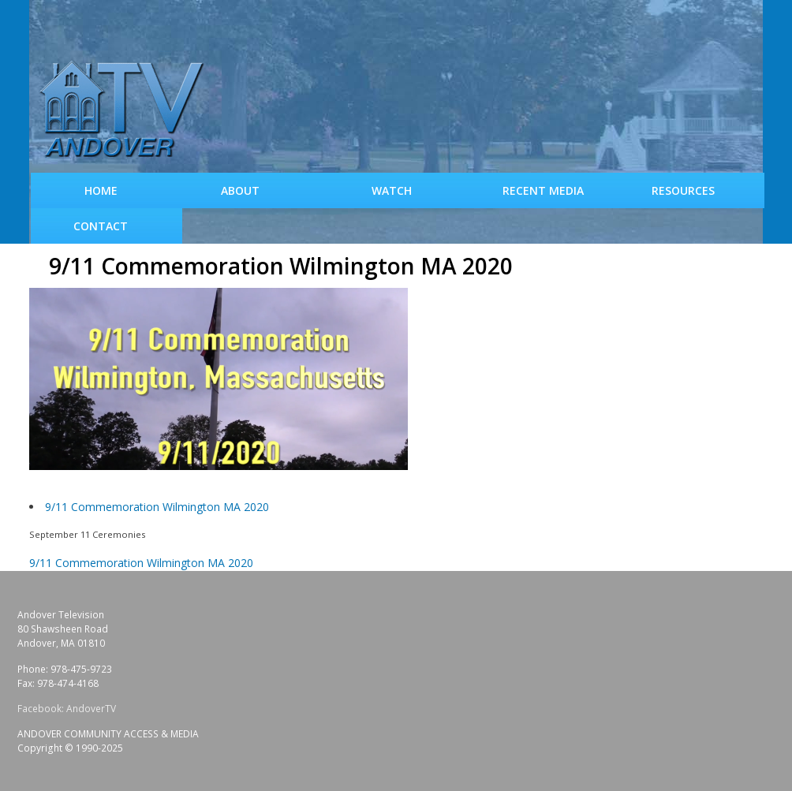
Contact (100, 225)
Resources (683, 190)
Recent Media (543, 190)
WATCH (392, 190)
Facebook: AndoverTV (66, 708)
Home (101, 190)
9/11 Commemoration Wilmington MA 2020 (157, 506)
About (240, 190)
